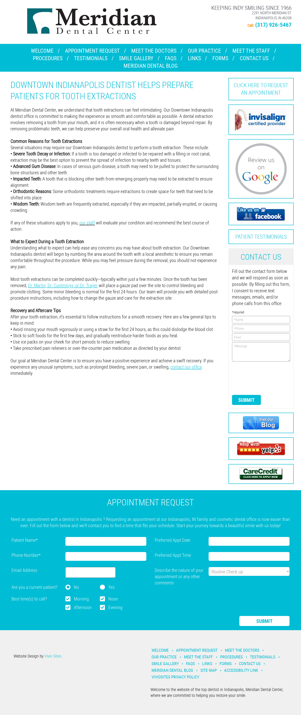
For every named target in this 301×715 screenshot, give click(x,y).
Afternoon (83, 607)
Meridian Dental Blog (151, 65)
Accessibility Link (241, 670)
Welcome (42, 50)
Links (194, 58)
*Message (261, 351)
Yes (111, 587)
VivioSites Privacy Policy (175, 677)
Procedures (47, 58)
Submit (246, 400)
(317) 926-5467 (273, 24)
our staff (87, 223)
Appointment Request (92, 50)
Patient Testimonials (261, 236)
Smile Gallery (136, 58)
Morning (81, 599)
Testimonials (90, 58)
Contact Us (254, 58)
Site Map (208, 670)
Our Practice (204, 50)
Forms (220, 58)
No (76, 587)
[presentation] (249, 378)
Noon (113, 599)
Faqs (170, 58)
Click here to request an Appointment (261, 88)
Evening (115, 607)
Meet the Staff (251, 50)
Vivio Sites (53, 656)
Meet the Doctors (153, 50)
